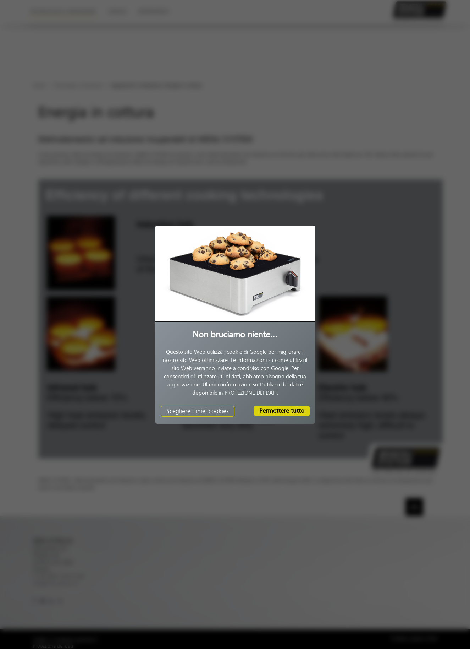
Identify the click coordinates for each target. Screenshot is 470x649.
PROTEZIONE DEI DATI (251, 393)
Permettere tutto (281, 410)
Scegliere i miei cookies (197, 411)
